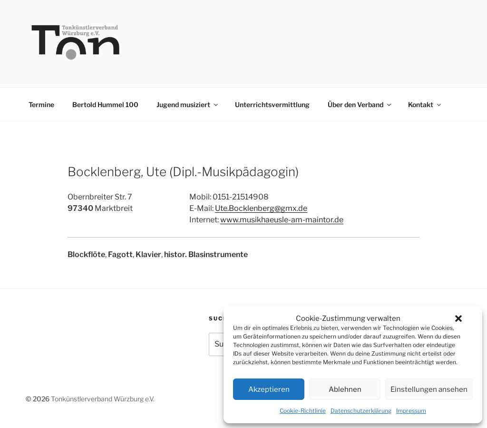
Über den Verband (360, 104)
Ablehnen (345, 389)
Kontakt (425, 104)
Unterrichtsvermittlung (272, 104)
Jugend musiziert (187, 104)
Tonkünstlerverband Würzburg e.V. (103, 399)
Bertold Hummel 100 (105, 104)
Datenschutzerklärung (361, 410)
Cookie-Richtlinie (303, 410)
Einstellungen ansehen (429, 389)
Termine (41, 104)
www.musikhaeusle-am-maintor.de (281, 219)
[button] (458, 318)
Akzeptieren (269, 389)
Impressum (411, 410)
